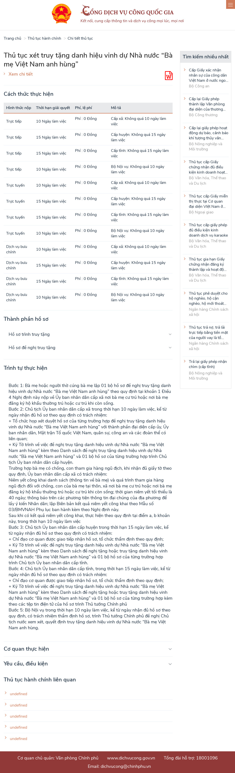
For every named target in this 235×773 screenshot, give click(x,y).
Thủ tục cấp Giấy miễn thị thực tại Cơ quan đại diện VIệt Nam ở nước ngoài (208, 201)
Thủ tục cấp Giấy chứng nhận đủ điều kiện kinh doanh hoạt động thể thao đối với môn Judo (207, 167)
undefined (18, 694)
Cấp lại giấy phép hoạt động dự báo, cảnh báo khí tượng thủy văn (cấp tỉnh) (208, 133)
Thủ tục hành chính (44, 38)
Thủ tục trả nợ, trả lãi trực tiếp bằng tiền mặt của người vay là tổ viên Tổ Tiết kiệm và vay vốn (208, 332)
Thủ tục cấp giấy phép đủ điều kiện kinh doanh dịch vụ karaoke (208, 230)
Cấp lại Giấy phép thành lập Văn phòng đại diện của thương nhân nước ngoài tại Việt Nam (207, 104)
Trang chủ (12, 38)
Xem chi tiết (21, 74)
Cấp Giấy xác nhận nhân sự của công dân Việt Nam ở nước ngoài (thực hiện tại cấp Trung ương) (209, 75)
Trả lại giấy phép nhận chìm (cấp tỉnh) (208, 364)
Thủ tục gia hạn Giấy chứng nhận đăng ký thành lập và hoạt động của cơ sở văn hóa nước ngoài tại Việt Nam (208, 264)
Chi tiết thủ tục (80, 38)
